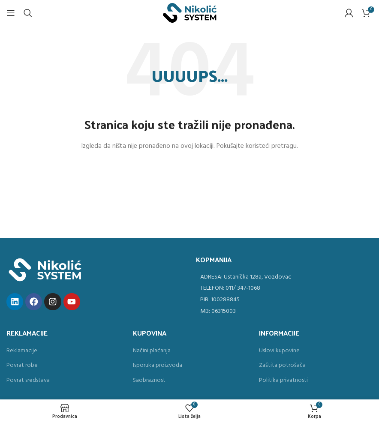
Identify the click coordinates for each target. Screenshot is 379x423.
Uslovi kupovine (279, 351)
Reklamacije (21, 351)
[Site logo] (190, 13)
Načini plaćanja (152, 351)
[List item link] (284, 277)
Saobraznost (149, 380)
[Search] (27, 12)
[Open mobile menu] (10, 12)
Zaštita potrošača (282, 365)
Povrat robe (22, 365)
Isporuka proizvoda (157, 365)
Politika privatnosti (283, 380)
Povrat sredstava (28, 380)
